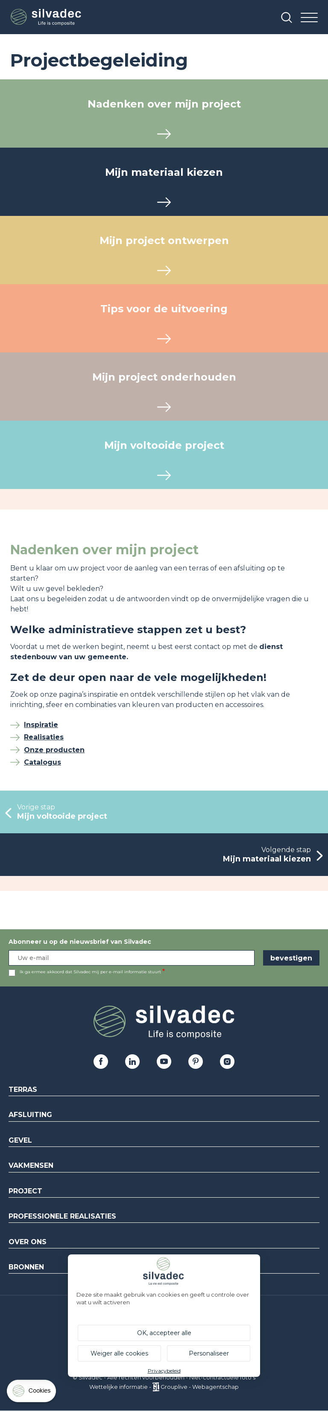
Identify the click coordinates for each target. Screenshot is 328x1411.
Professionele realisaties (62, 1216)
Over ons (28, 1242)
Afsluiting (30, 1115)
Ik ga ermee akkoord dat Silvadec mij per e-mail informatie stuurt (90, 972)
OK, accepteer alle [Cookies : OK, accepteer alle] (164, 1333)
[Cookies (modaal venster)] (32, 1393)
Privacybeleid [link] (164, 1370)
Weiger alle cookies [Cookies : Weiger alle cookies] (119, 1353)
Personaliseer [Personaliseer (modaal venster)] (209, 1353)
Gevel (20, 1140)
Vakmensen (31, 1165)
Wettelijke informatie (118, 1386)
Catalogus (42, 762)
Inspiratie (41, 725)
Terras (23, 1089)
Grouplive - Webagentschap (200, 1386)
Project (25, 1191)
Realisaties (44, 737)
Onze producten (54, 750)
